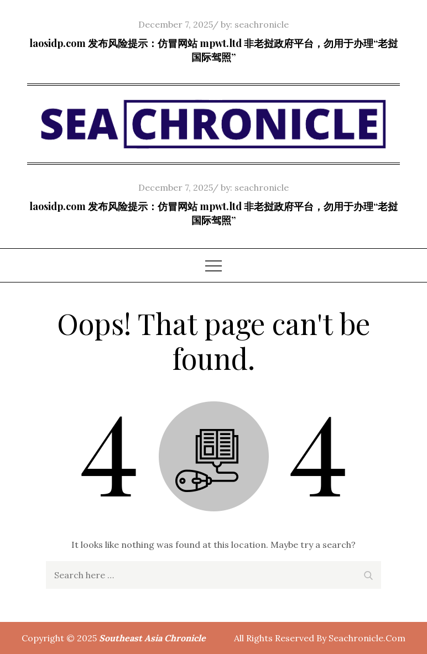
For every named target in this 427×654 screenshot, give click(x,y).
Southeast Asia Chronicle (152, 637)
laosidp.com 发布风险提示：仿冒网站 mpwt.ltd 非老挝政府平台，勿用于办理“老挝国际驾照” (213, 50)
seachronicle (262, 24)
